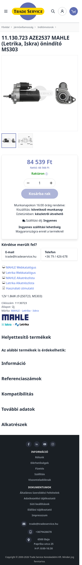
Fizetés (39, 468)
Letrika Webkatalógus (21, 273)
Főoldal (5, 27)
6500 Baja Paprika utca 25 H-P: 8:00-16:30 (44, 544)
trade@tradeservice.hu (21, 256)
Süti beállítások (39, 504)
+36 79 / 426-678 (56, 256)
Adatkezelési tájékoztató (39, 498)
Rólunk (39, 457)
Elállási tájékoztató (40, 509)
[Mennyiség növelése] (51, 183)
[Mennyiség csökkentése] (28, 183)
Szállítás (39, 474)
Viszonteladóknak (39, 480)
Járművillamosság (23, 27)
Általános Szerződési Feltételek (40, 492)
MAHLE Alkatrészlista (20, 278)
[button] (8, 140)
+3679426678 (44, 532)
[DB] (39, 183)
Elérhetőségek (39, 463)
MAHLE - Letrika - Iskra (25, 310)
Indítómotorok (46, 27)
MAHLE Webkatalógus (21, 267)
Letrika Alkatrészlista (20, 283)
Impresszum (39, 515)
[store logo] (28, 11)
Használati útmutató (20, 288)
